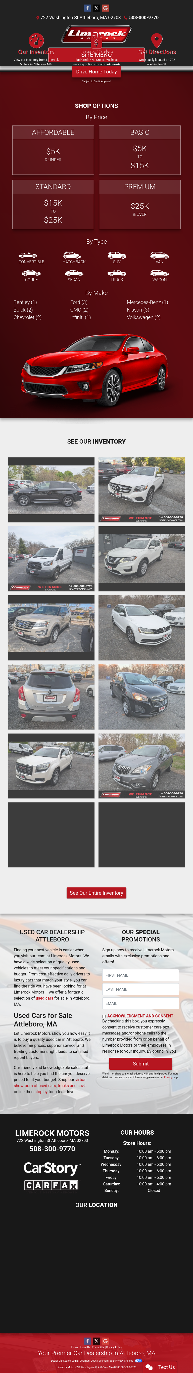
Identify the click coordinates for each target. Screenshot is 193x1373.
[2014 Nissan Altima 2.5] (142, 834)
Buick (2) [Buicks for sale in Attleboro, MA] (23, 310)
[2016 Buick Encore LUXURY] (51, 697)
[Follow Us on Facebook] (87, 8)
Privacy (168, 1077)
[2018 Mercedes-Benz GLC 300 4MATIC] (142, 489)
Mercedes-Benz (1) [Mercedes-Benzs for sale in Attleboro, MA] (147, 302)
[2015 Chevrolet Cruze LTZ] (51, 834)
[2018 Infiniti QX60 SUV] (51, 489)
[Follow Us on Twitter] (96, 8)
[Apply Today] (96, 52)
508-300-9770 (144, 17)
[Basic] (140, 150)
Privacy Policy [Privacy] (114, 1347)
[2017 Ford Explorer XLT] (51, 628)
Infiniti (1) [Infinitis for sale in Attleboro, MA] (80, 317)
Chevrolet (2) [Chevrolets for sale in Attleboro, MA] (28, 317)
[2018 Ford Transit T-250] (51, 558)
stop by (40, 1091)
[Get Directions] (156, 52)
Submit (141, 1064)
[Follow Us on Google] (105, 8)
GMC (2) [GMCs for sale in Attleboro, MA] (79, 310)
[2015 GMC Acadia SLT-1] (51, 766)
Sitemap (103, 1360)
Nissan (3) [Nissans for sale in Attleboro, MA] (138, 310)
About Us (85, 1347)
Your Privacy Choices (126, 1360)
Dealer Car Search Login (64, 1360)
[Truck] (117, 276)
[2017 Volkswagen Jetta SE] (142, 627)
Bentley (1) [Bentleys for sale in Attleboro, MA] (25, 302)
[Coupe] (31, 276)
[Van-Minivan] (159, 258)
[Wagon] (159, 276)
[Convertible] (31, 258)
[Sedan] (74, 276)
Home (74, 1347)
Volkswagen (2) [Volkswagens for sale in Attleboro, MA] (144, 317)
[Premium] (140, 204)
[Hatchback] (74, 258)
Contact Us (98, 1347)
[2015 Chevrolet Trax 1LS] (142, 697)
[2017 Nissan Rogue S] (142, 558)
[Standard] (53, 204)
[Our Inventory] (36, 52)
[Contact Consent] (104, 1016)
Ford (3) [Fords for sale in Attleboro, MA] (78, 302)
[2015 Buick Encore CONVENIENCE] (142, 766)
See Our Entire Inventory (96, 893)
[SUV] (117, 258)
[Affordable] (53, 150)
